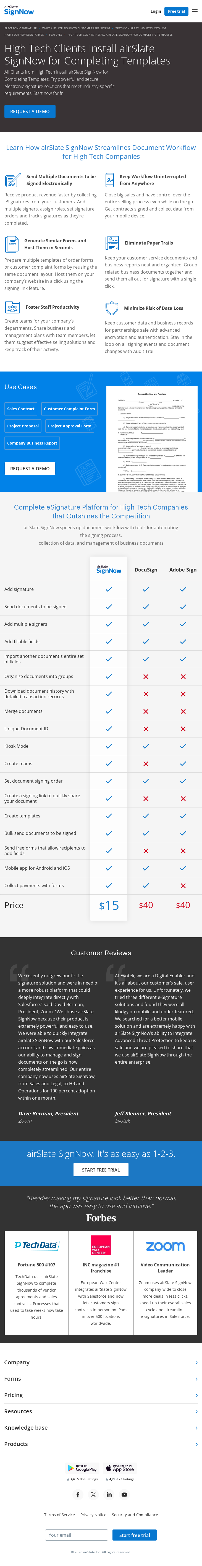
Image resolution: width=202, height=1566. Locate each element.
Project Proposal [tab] (23, 425)
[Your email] (76, 1535)
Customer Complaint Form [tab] (69, 408)
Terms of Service (59, 1514)
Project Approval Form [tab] (69, 425)
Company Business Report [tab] (32, 443)
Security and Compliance (135, 1514)
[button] (195, 11)
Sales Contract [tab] (21, 408)
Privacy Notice (93, 1514)
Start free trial (134, 1535)
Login (156, 11)
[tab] (101, 1363)
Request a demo (30, 111)
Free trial (176, 11)
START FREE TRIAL (101, 1170)
